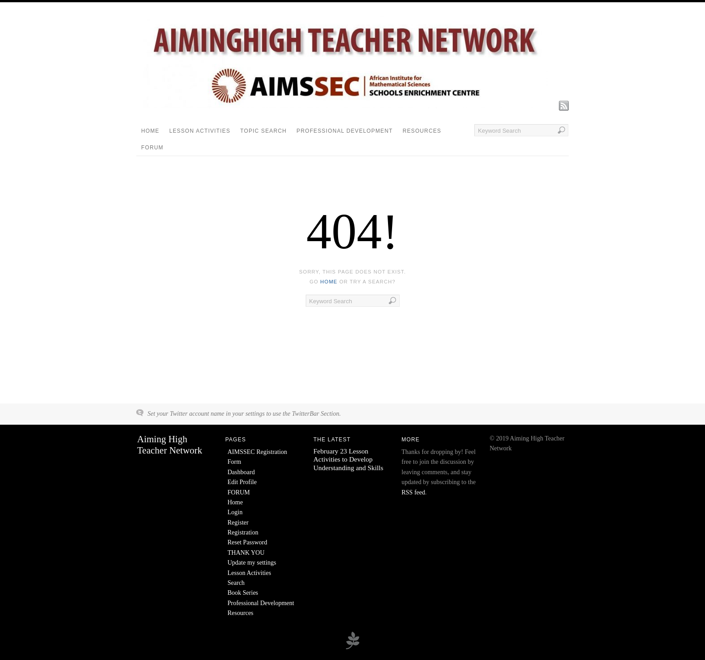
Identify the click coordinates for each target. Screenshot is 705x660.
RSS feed (413, 492)
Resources (421, 131)
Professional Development (345, 131)
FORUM (152, 147)
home (328, 281)
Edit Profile (242, 482)
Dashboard (241, 472)
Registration (243, 532)
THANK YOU (246, 552)
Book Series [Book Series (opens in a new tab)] (243, 592)
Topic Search (263, 131)
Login (235, 512)
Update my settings (252, 562)
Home (150, 131)
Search (236, 582)
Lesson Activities (199, 131)
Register (238, 522)
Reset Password (247, 542)
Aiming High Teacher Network (169, 445)
